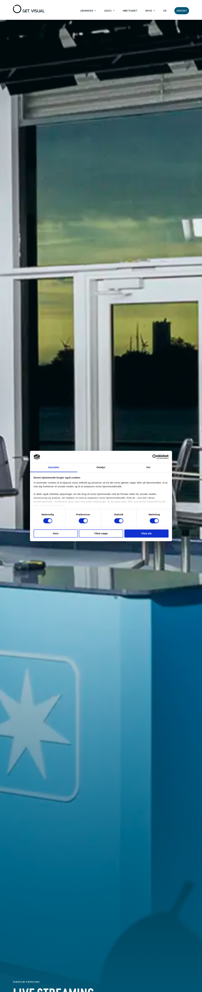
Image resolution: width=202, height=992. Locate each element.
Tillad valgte (101, 533)
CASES (108, 10)
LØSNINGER (87, 10)
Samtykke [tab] (53, 467)
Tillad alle (146, 533)
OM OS (149, 10)
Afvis (56, 533)
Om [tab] (148, 467)
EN (164, 10)
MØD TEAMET (130, 10)
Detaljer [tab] (101, 467)
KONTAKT (182, 10)
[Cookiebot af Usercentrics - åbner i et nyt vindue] (155, 457)
